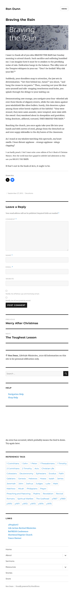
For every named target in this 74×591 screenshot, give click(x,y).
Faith (61, 473)
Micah (21, 488)
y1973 (33, 504)
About (9, 555)
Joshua (29, 483)
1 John (25, 463)
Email (9, 267)
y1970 (9, 504)
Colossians (12, 473)
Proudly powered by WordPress (28, 586)
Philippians (32, 488)
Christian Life (48, 468)
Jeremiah (11, 483)
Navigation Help (16, 394)
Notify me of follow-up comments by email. (23, 294)
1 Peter (34, 463)
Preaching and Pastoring (18, 494)
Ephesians (41, 473)
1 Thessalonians (47, 463)
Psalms (36, 494)
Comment (11, 219)
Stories (9, 573)
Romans (11, 499)
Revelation (48, 494)
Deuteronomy (26, 473)
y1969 (62, 499)
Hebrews (33, 478)
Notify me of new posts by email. (18, 300)
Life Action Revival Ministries (22, 528)
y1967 (54, 499)
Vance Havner (14, 538)
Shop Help (13, 397)
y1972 (25, 504)
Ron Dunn (13, 9)
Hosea (43, 478)
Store (8, 579)
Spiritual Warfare (25, 499)
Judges (39, 483)
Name (9, 255)
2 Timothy (27, 468)
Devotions (29, 193)
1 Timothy (62, 463)
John (20, 483)
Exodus (52, 473)
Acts (37, 468)
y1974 (41, 504)
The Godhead (42, 499)
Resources (11, 567)
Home (9, 549)
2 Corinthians (13, 468)
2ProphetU (13, 525)
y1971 (17, 504)
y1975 (49, 504)
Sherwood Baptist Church (20, 535)
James (60, 478)
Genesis (22, 478)
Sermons (10, 561)
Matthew (11, 488)
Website (10, 279)
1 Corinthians (13, 463)
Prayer (43, 488)
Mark (55, 483)
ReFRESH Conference (18, 531)
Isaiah (51, 478)
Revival (59, 494)
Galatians (11, 478)
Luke (48, 483)
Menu (64, 9)
